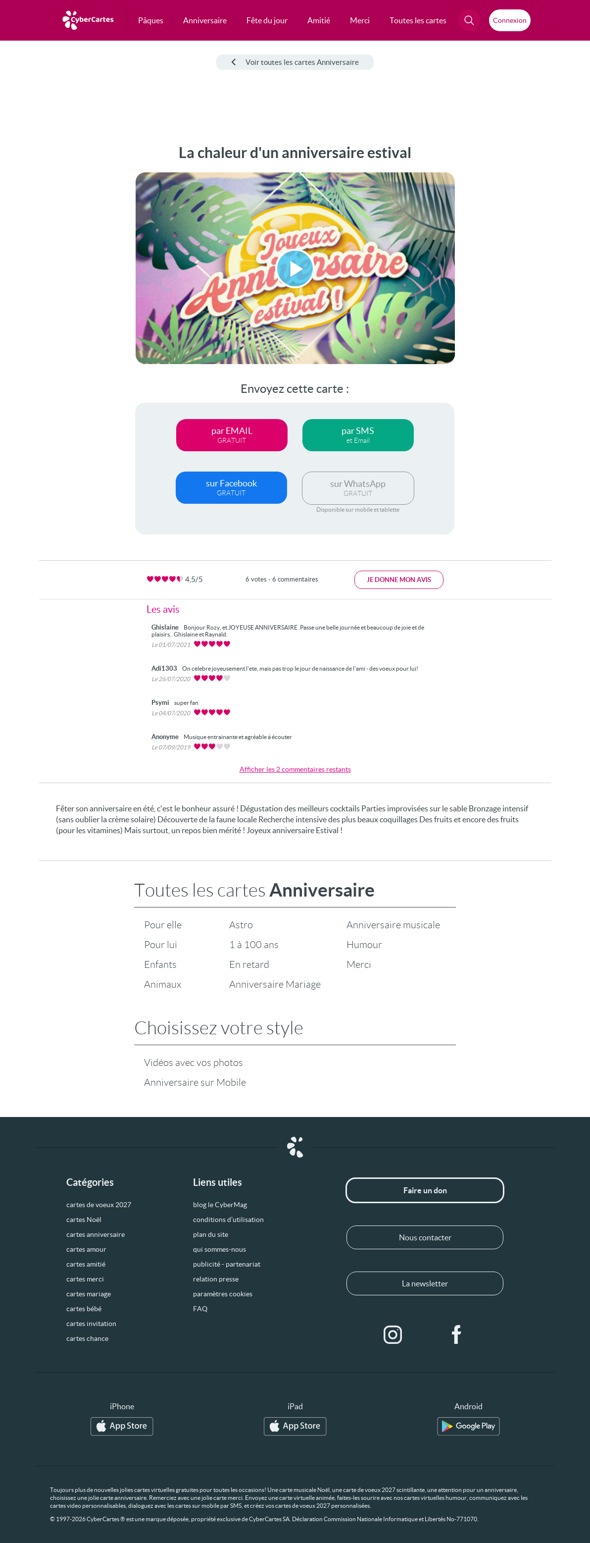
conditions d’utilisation (228, 1220)
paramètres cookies (222, 1294)
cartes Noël (83, 1220)
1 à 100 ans (254, 944)
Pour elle (163, 924)
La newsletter (425, 1283)
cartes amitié (85, 1264)
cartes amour (86, 1249)
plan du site (210, 1234)
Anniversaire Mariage (275, 984)
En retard (249, 964)
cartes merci (85, 1279)
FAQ (200, 1309)
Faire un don (425, 1190)
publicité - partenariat (226, 1264)
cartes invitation (91, 1324)
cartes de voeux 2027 (98, 1205)
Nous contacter (425, 1237)
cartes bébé (83, 1309)
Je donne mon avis (399, 580)
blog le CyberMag (220, 1205)
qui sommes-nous (219, 1249)
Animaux (162, 984)
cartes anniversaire (95, 1234)
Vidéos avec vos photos (193, 1062)
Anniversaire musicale (393, 924)
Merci (358, 964)
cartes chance (87, 1338)
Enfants (160, 964)
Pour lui (160, 944)
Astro (241, 924)
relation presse (216, 1279)
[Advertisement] (44, 292)
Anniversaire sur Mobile (195, 1082)
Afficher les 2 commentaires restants (295, 769)
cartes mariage (88, 1294)
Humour (364, 944)
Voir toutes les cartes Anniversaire (295, 62)
